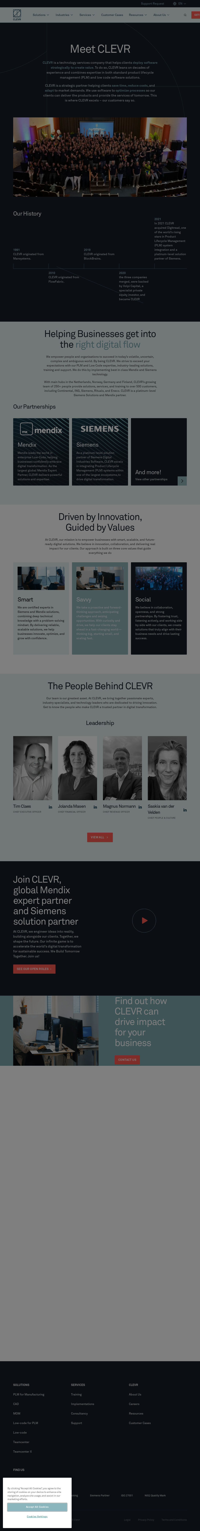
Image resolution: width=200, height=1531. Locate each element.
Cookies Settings (37, 1517)
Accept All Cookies (37, 1507)
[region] (37, 1503)
